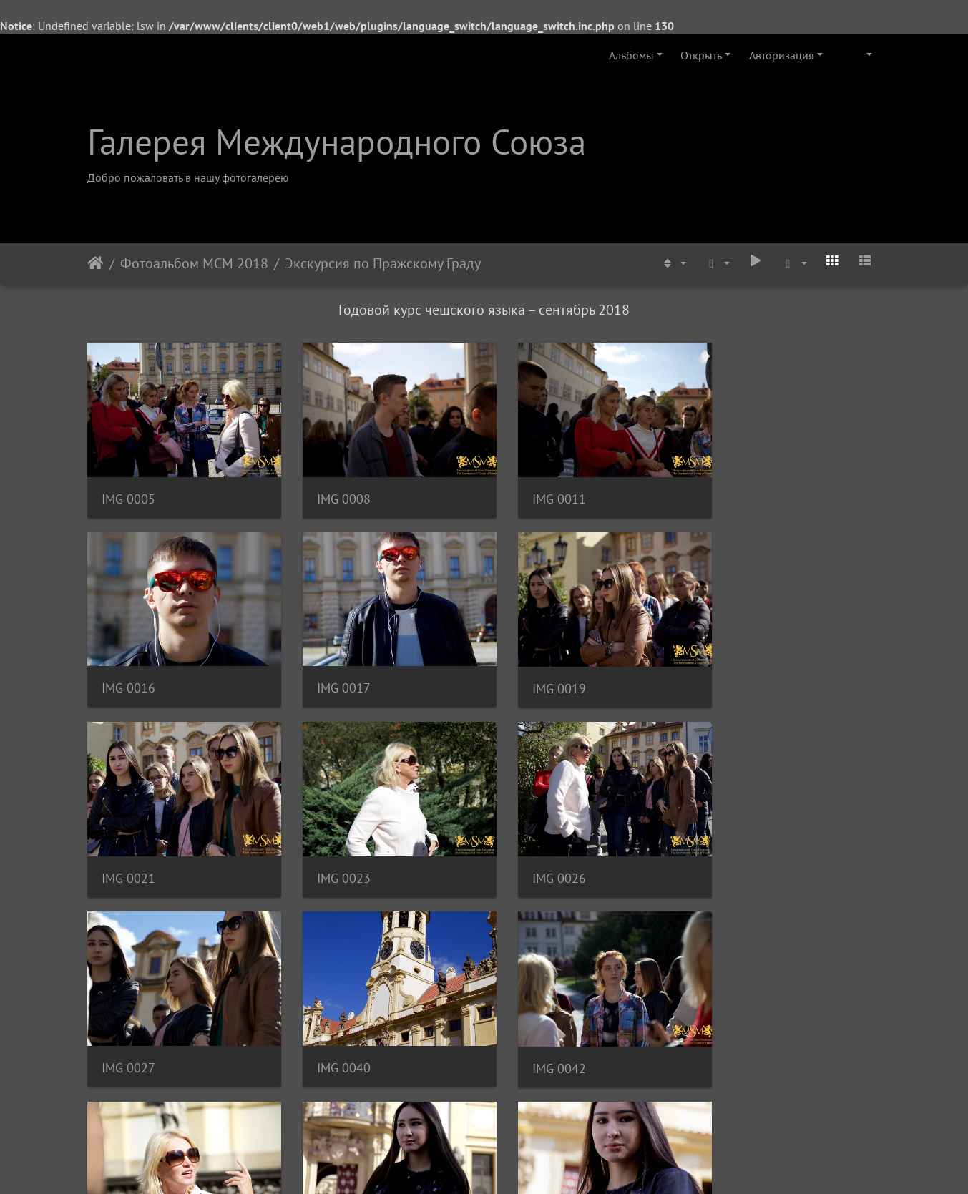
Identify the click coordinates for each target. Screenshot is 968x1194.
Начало (95, 263)
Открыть (701, 55)
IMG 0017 (128, 672)
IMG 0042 (740, 854)
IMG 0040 (536, 853)
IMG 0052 (332, 1035)
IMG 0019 (332, 672)
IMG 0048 (128, 1036)
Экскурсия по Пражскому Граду (383, 263)
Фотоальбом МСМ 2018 (194, 263)
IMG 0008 (332, 491)
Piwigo (503, 1164)
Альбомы (631, 55)
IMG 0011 (536, 491)
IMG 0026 (128, 854)
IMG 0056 (536, 1035)
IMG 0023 (740, 672)
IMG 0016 (740, 490)
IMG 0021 (536, 672)
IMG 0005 (128, 491)
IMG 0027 (332, 853)
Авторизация (781, 55)
